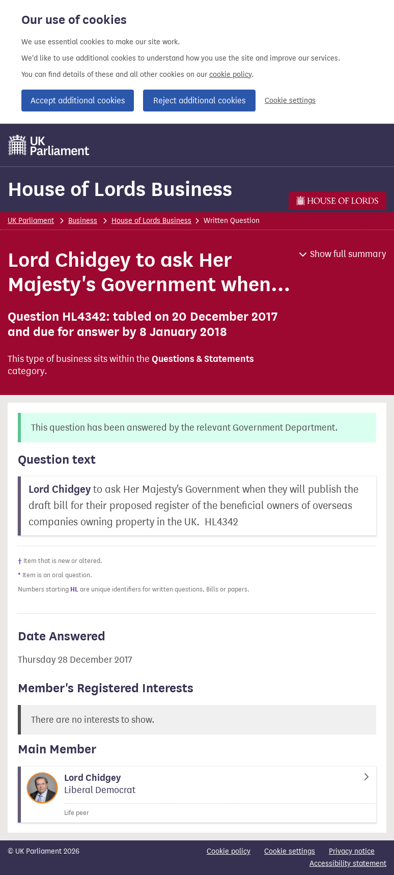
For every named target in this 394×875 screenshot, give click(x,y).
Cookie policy (228, 851)
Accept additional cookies (78, 100)
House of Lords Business (120, 189)
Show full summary (348, 254)
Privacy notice (352, 851)
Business (82, 220)
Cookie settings (290, 100)
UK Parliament (31, 220)
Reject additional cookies (199, 100)
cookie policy (230, 74)
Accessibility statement (347, 863)
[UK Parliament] (49, 145)
